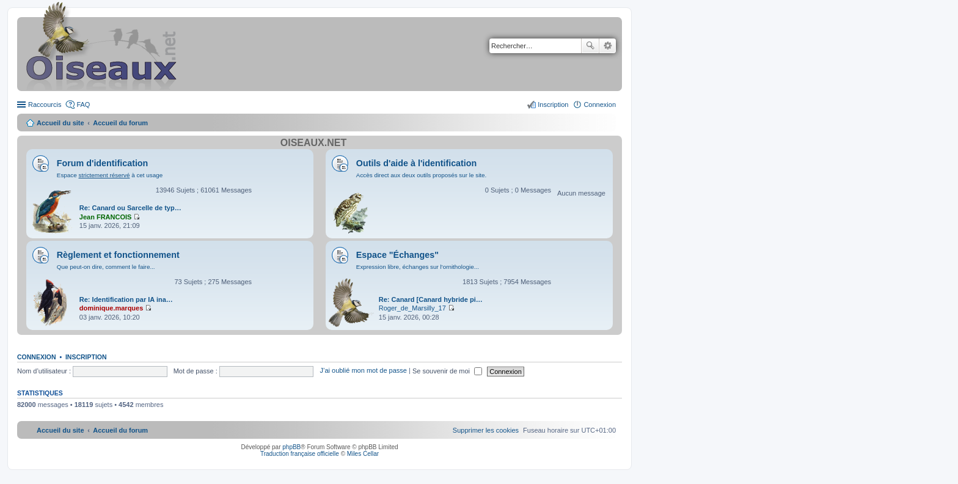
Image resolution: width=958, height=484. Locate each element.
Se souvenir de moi (447, 371)
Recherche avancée (607, 45)
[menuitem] (486, 430)
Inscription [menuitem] (553, 104)
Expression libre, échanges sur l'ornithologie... (417, 266)
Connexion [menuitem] (599, 104)
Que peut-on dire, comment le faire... (106, 266)
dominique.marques (111, 308)
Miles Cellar (363, 453)
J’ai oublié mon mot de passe (363, 371)
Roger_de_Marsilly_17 (412, 308)
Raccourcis (44, 104)
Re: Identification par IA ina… (126, 299)
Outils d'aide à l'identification (416, 163)
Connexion (36, 357)
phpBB (291, 447)
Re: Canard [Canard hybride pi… (431, 299)
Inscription (86, 357)
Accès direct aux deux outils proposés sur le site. (421, 175)
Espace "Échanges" (397, 255)
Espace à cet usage (110, 175)
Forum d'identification (102, 163)
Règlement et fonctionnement (118, 255)
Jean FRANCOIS (105, 217)
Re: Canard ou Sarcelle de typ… (130, 207)
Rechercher (590, 45)
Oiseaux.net (313, 143)
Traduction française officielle (299, 453)
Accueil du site (60, 123)
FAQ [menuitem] (83, 104)
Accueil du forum (120, 123)
